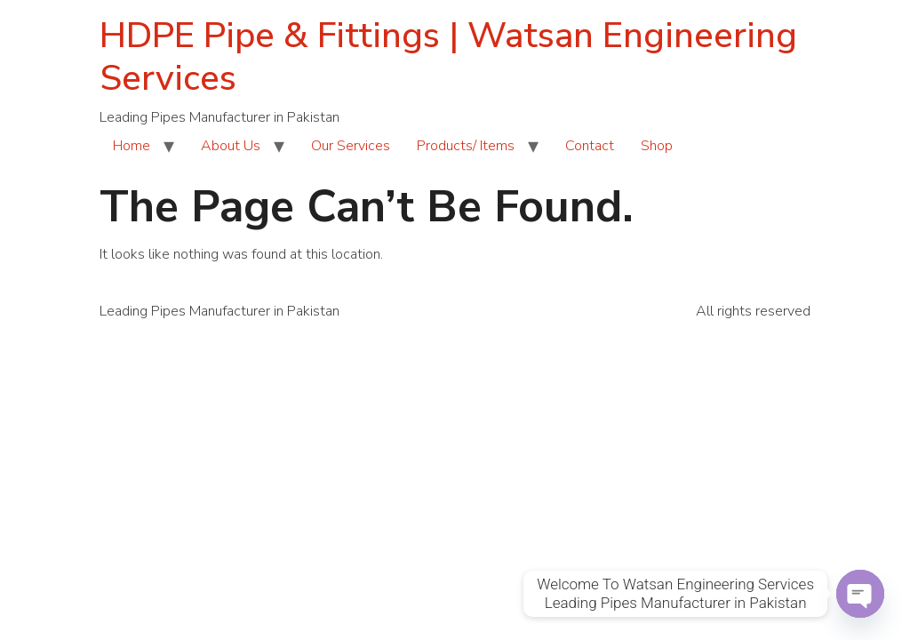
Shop (657, 146)
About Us (230, 146)
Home (131, 146)
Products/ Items (466, 146)
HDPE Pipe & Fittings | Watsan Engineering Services (448, 57)
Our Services (350, 146)
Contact (589, 146)
